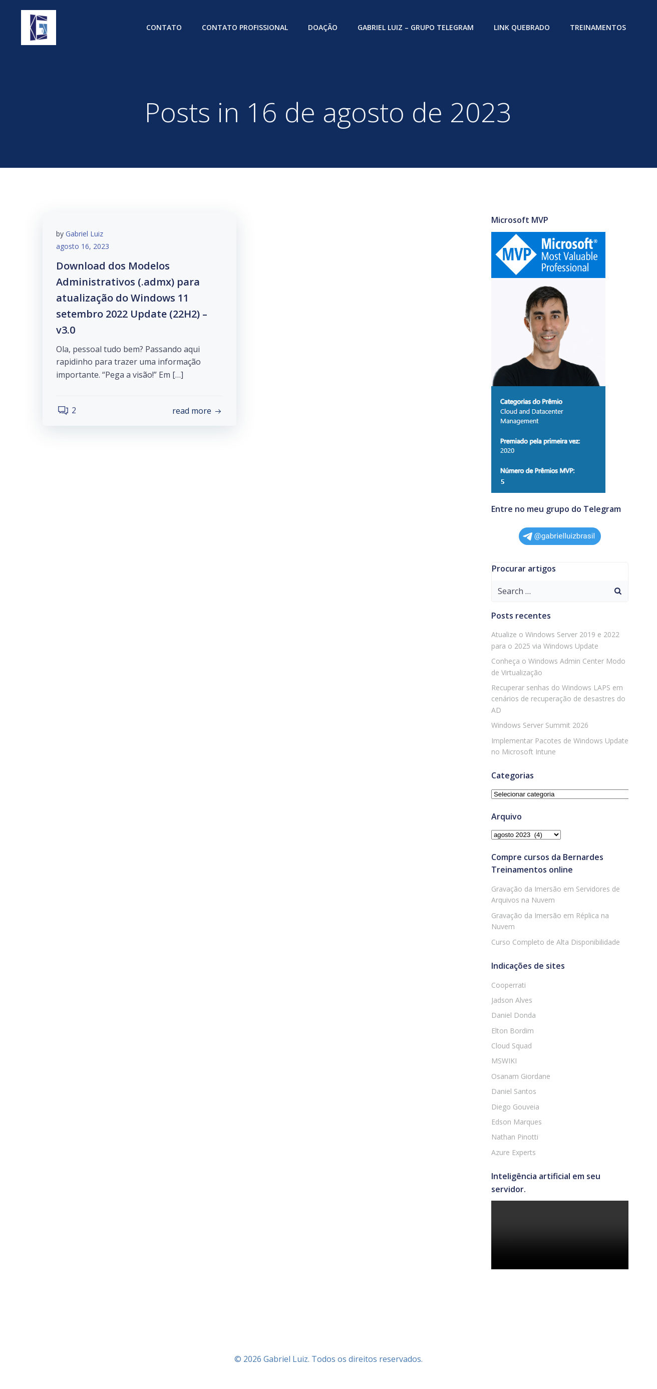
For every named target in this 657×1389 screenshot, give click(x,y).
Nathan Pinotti (513, 1137)
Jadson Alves (510, 1000)
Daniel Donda (512, 1015)
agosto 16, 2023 (84, 248)
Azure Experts (512, 1153)
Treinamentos (599, 28)
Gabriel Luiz (86, 235)
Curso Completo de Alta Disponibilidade (554, 942)
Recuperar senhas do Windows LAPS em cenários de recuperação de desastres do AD (557, 699)
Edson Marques (515, 1122)
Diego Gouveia (514, 1107)
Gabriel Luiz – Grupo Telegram (417, 28)
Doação (324, 28)
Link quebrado (523, 28)
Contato (165, 28)
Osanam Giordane (519, 1076)
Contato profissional (246, 28)
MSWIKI (503, 1061)
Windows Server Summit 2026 (538, 725)
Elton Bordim (511, 1031)
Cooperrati (507, 985)
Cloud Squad (510, 1046)
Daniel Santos (512, 1091)
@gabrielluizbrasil (559, 536)
